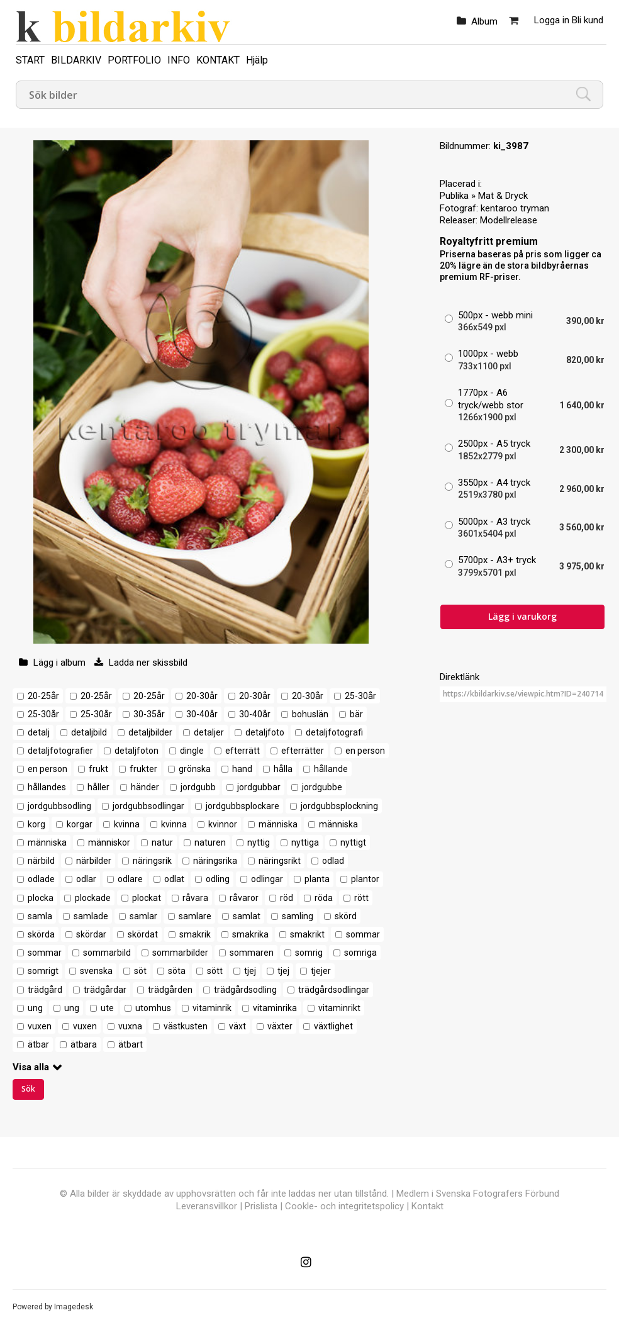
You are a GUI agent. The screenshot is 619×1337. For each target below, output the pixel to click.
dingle (192, 751)
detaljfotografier (60, 751)
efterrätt (242, 751)
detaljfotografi (334, 732)
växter (280, 1026)
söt (140, 971)
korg (36, 824)
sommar (363, 934)
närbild (41, 861)
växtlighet (333, 1026)
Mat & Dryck (503, 195)
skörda (41, 934)
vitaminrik (211, 1008)
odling (218, 879)
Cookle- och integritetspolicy (344, 1206)
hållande (331, 769)
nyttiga (305, 842)
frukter (143, 769)
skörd (346, 916)
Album (484, 21)
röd (286, 898)
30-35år (149, 714)
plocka (40, 898)
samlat (246, 916)
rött (361, 898)
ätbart (130, 1044)
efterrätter (302, 751)
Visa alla (31, 1067)
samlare (195, 916)
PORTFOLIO (134, 60)
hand (242, 769)
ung (35, 1008)
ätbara (83, 1044)
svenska (96, 971)
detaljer (209, 732)
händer (145, 787)
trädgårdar (105, 990)
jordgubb (198, 787)
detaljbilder (150, 732)
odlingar (267, 879)
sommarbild (107, 953)
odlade (41, 879)
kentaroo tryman (515, 208)
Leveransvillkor (206, 1206)
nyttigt (353, 842)
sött (215, 971)
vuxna (130, 1026)
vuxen (40, 1026)
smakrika (250, 934)
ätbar (38, 1044)
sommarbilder (180, 953)
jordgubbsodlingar (148, 806)
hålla (283, 769)
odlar (86, 879)
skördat (143, 934)
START (30, 60)
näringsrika (215, 861)
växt (237, 1026)
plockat (146, 898)
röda (324, 898)
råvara (195, 898)
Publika (454, 195)
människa (278, 824)
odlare (130, 879)
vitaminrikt (339, 1008)
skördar (91, 934)
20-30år (202, 696)
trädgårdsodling (245, 990)
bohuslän (310, 714)
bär (356, 714)
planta (317, 879)
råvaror (244, 898)
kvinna (127, 824)
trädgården (170, 990)
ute (107, 1008)
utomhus (153, 1008)
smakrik (195, 934)
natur (162, 842)
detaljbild (89, 732)
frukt (98, 769)
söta (177, 971)
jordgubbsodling (59, 806)
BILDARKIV (76, 60)
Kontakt (427, 1206)
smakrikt (307, 934)
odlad (333, 861)
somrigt (43, 971)
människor (109, 842)
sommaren (252, 953)
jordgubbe (322, 787)
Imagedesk (73, 1306)
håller (98, 787)
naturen (210, 842)
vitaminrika (275, 1008)
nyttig (258, 842)
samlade (91, 916)
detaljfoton (136, 751)
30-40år (202, 714)
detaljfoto (264, 732)
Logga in (551, 20)
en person (365, 751)
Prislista (261, 1206)
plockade (93, 898)
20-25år (43, 696)
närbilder (93, 861)
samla (40, 916)
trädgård (45, 990)
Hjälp (257, 60)
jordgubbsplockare (242, 806)
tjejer (321, 971)
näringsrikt (280, 861)
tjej (250, 971)
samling (297, 916)
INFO (178, 60)
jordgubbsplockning (339, 806)
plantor (365, 879)
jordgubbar (259, 787)
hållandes (47, 787)
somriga (360, 953)
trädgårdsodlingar (333, 990)
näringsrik (152, 861)
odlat (174, 879)
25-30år (360, 696)
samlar (143, 916)
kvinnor (222, 824)
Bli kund (587, 20)
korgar (79, 824)
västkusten (186, 1026)
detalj (39, 732)
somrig (309, 953)
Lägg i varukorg (522, 616)
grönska (195, 769)
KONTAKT (218, 60)
